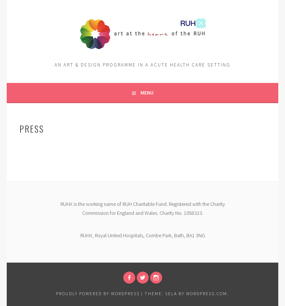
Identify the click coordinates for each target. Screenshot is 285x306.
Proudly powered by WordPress (98, 293)
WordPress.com (206, 293)
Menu (147, 92)
